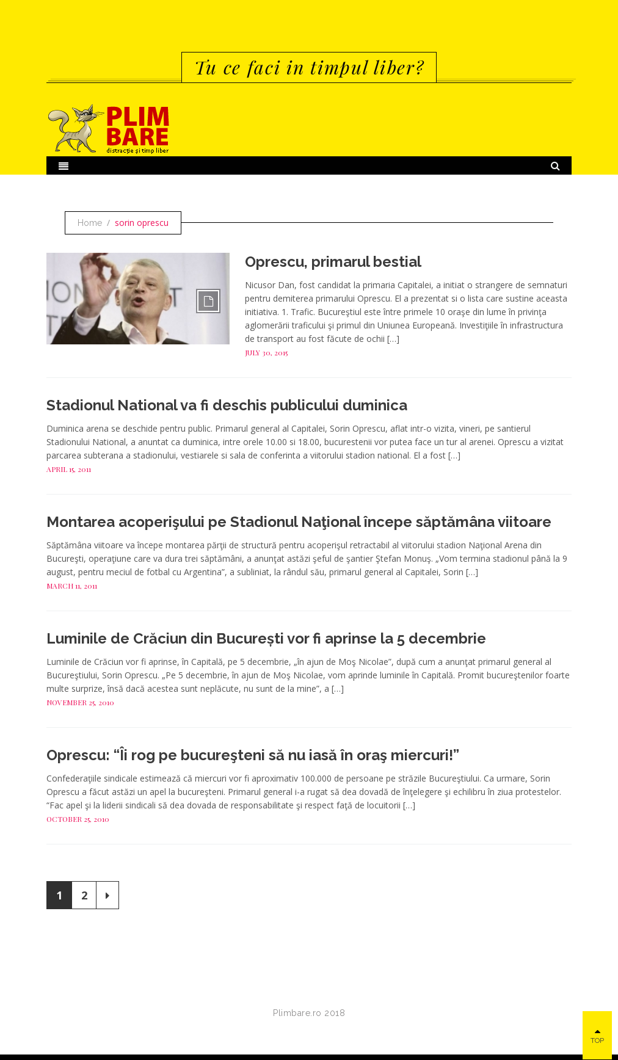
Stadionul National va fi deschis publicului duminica (226, 405)
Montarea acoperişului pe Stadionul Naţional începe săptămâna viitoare (298, 522)
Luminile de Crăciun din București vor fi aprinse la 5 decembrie (266, 638)
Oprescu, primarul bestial (333, 261)
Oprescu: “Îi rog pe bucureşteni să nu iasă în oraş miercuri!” (252, 755)
